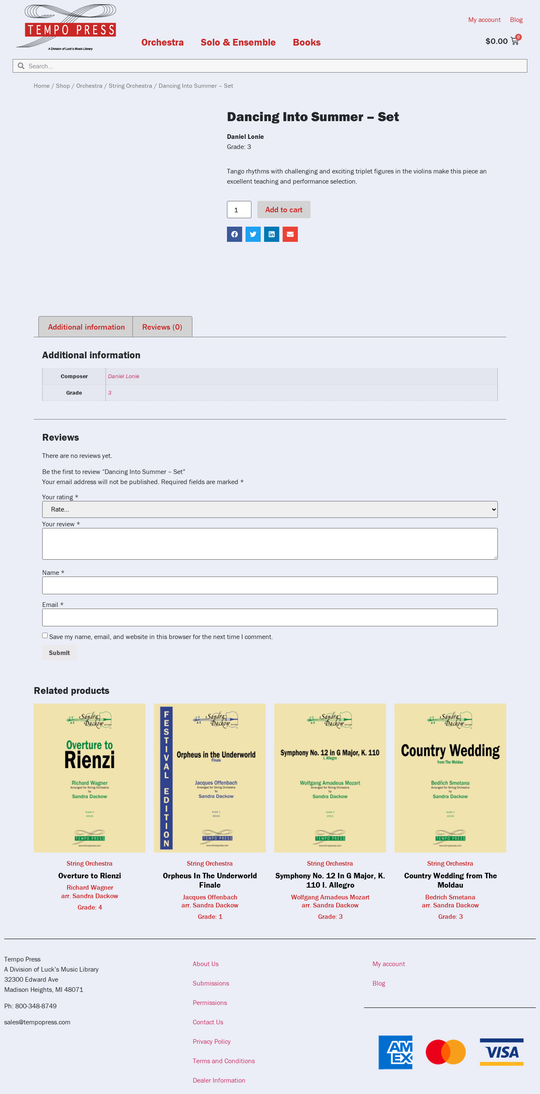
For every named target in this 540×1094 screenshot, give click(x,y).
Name (53, 572)
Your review (61, 523)
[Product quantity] (239, 210)
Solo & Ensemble (238, 42)
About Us (206, 963)
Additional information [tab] (86, 327)
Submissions (211, 983)
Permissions (210, 1002)
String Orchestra (130, 85)
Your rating (60, 496)
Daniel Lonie (123, 376)
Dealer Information (219, 1080)
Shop (63, 85)
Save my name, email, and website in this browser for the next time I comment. (161, 636)
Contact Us (208, 1022)
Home (42, 85)
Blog (516, 19)
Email (53, 604)
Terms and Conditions (224, 1060)
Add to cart (283, 209)
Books (307, 42)
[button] (234, 234)
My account (484, 19)
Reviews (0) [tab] (162, 327)
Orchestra (162, 42)
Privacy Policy (212, 1041)
